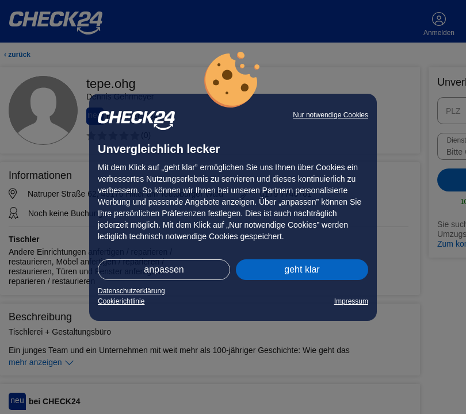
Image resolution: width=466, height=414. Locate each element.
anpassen (164, 269)
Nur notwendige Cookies (330, 115)
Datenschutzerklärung (131, 291)
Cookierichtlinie (121, 301)
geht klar (301, 269)
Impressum (351, 301)
